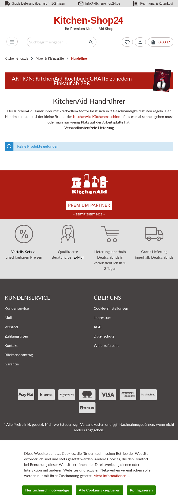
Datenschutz (104, 336)
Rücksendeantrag (19, 354)
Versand (11, 327)
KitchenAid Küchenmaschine (96, 116)
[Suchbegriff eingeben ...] (56, 42)
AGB (97, 327)
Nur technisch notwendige (47, 490)
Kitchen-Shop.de (16, 58)
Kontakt (11, 345)
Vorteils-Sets (21, 251)
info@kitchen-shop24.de (102, 3)
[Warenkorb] (160, 42)
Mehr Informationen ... (111, 475)
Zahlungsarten (16, 336)
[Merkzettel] (127, 42)
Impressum (102, 317)
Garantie (12, 364)
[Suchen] (91, 42)
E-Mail (79, 257)
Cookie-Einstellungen (111, 308)
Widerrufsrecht (106, 345)
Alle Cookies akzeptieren (99, 490)
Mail (8, 317)
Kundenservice (17, 308)
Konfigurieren (141, 490)
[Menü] (12, 41)
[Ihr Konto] (140, 42)
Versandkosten (92, 424)
